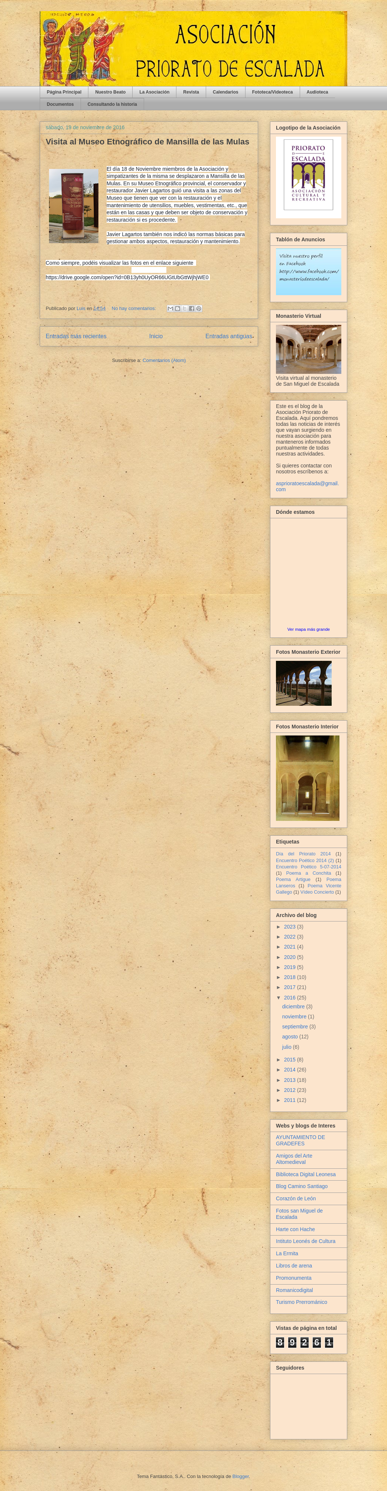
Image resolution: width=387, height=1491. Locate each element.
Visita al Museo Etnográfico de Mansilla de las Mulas (148, 141)
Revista (191, 92)
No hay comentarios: (134, 308)
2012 (290, 1090)
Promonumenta (294, 1278)
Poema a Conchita (308, 873)
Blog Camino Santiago (302, 1186)
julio (287, 1047)
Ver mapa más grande (308, 629)
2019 (290, 967)
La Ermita (287, 1253)
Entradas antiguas (228, 336)
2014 (290, 1070)
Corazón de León (296, 1198)
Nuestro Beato (110, 92)
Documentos (60, 104)
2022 (290, 937)
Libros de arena (294, 1266)
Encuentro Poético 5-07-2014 (308, 867)
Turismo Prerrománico (301, 1302)
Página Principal (64, 92)
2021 (290, 947)
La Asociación (154, 92)
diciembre (294, 1006)
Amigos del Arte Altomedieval (294, 1159)
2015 (290, 1060)
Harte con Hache (295, 1229)
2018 (290, 977)
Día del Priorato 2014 (303, 854)
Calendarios (225, 92)
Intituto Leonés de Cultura (305, 1241)
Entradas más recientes (76, 336)
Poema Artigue (293, 879)
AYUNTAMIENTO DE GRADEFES (300, 1140)
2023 (290, 927)
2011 (290, 1100)
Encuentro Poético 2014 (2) (305, 860)
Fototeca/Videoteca (272, 92)
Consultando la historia (112, 104)
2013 (290, 1080)
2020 (290, 957)
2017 (290, 987)
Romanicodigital (294, 1290)
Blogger (240, 1476)
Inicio (156, 336)
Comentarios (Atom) (164, 360)
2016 (290, 998)
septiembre (295, 1027)
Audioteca (317, 92)
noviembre (295, 1016)
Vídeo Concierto (317, 892)
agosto (290, 1037)
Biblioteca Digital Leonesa (306, 1174)
